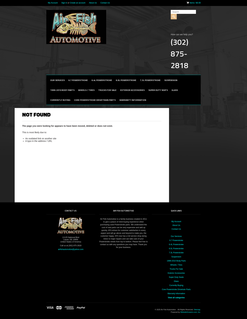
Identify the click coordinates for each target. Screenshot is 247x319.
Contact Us (105, 3)
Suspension (170, 80)
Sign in (64, 3)
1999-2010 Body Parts (62, 90)
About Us (93, 3)
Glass (175, 90)
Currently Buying (60, 100)
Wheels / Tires (86, 90)
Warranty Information (132, 100)
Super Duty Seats (158, 90)
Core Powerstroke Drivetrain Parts (95, 100)
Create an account (77, 3)
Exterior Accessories (132, 90)
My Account (53, 3)
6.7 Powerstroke (78, 80)
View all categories (176, 298)
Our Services (57, 80)
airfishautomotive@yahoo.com (70, 249)
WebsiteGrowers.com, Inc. (190, 312)
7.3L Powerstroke (150, 80)
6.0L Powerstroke (126, 80)
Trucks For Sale (107, 90)
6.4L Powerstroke (102, 80)
